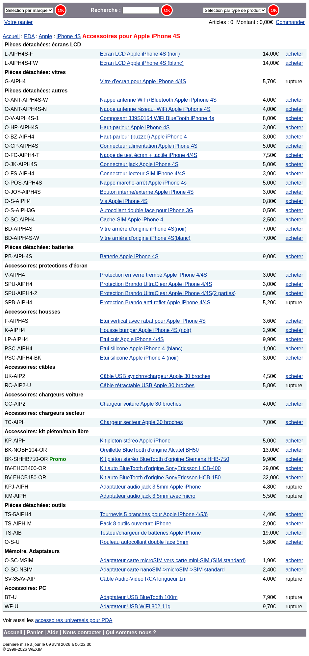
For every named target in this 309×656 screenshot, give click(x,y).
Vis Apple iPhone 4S (124, 201)
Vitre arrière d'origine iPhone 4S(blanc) (145, 238)
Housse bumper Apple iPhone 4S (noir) (146, 330)
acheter (294, 54)
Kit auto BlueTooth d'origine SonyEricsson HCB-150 (160, 477)
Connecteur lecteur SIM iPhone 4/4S (143, 173)
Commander (290, 22)
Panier (35, 632)
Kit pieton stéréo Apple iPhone (135, 440)
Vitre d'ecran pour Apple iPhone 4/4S (143, 81)
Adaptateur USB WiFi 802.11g (135, 606)
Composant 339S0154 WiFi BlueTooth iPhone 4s (157, 118)
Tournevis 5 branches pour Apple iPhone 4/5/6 (154, 514)
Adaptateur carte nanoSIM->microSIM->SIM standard (162, 569)
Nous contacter (82, 632)
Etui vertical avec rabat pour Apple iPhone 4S (153, 321)
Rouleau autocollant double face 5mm (144, 542)
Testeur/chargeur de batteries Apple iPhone (150, 533)
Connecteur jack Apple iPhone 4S (139, 164)
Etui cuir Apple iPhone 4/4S (132, 339)
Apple (45, 36)
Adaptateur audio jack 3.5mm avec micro (147, 496)
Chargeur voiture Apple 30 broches (140, 404)
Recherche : (124, 10)
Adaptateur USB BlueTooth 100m (139, 597)
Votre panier (18, 22)
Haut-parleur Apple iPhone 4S (135, 127)
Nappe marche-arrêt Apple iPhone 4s (143, 183)
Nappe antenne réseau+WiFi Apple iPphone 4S (155, 109)
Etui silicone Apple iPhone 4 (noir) (139, 358)
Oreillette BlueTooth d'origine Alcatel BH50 (149, 450)
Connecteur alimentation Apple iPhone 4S (148, 146)
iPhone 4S (69, 36)
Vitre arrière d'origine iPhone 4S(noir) (143, 229)
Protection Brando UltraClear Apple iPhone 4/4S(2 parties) (168, 293)
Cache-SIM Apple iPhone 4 (131, 219)
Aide (53, 632)
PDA (29, 36)
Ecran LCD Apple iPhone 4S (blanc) (142, 63)
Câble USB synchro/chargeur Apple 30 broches (155, 376)
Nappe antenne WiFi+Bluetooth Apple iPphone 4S (158, 100)
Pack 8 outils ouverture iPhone (135, 523)
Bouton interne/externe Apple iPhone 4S (147, 192)
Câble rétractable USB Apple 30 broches (147, 385)
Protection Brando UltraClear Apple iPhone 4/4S (156, 284)
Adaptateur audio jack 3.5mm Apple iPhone (150, 487)
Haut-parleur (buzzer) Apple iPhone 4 (143, 136)
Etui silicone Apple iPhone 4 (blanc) (141, 348)
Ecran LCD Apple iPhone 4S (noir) (140, 54)
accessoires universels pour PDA (74, 620)
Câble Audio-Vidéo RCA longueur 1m (143, 579)
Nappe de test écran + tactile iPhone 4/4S (148, 155)
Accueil (11, 36)
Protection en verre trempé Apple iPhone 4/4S (153, 275)
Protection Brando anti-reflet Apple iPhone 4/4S (155, 302)
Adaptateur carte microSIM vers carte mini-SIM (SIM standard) (173, 560)
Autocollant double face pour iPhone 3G (146, 210)
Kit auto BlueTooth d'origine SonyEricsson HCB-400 (160, 468)
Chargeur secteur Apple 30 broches (141, 422)
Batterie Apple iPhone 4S (129, 256)
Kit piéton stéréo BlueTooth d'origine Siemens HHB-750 (164, 459)
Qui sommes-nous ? (131, 632)
